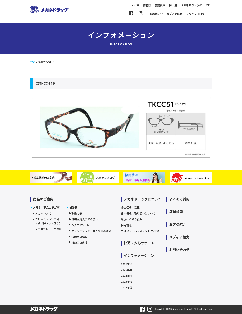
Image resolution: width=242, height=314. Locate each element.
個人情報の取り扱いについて (138, 213)
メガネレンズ (43, 213)
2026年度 (126, 264)
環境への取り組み (131, 219)
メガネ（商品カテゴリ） (47, 207)
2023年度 (126, 281)
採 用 (173, 5)
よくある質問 (179, 199)
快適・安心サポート (139, 243)
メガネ (135, 5)
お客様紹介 (156, 14)
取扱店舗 (76, 213)
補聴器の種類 (79, 237)
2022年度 (126, 287)
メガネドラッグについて (195, 5)
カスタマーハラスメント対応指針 (141, 231)
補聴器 (147, 5)
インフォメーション (139, 255)
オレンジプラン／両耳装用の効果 (91, 231)
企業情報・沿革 (130, 207)
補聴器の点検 (79, 242)
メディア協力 (174, 14)
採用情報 (126, 225)
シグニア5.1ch (80, 225)
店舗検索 (160, 5)
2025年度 (126, 270)
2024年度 (126, 276)
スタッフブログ (195, 14)
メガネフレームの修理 (48, 229)
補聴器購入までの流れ (84, 219)
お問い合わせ (179, 249)
